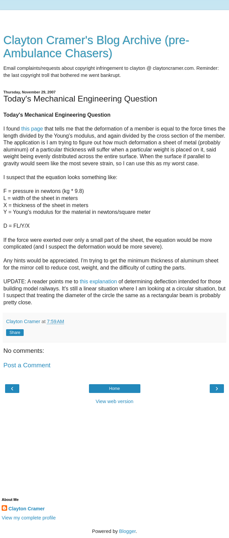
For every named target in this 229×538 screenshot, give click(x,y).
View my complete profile (29, 517)
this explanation (98, 281)
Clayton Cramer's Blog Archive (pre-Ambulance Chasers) (96, 47)
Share (14, 332)
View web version (115, 401)
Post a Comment (26, 365)
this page (32, 129)
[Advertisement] (115, 18)
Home (114, 388)
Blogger (127, 531)
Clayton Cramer (26, 508)
